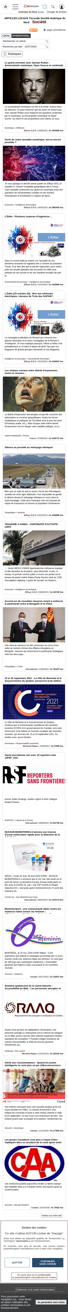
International (31, 669)
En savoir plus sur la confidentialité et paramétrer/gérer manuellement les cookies (34, 1276)
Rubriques (14, 53)
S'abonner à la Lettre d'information (35, 1289)
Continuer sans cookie (47, 1262)
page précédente (54, 29)
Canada (33, 977)
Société (38, 22)
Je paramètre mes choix (51, 1302)
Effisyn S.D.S (30, 130)
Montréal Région (30, 746)
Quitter (17, 1262)
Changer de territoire (57, 12)
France (33, 438)
